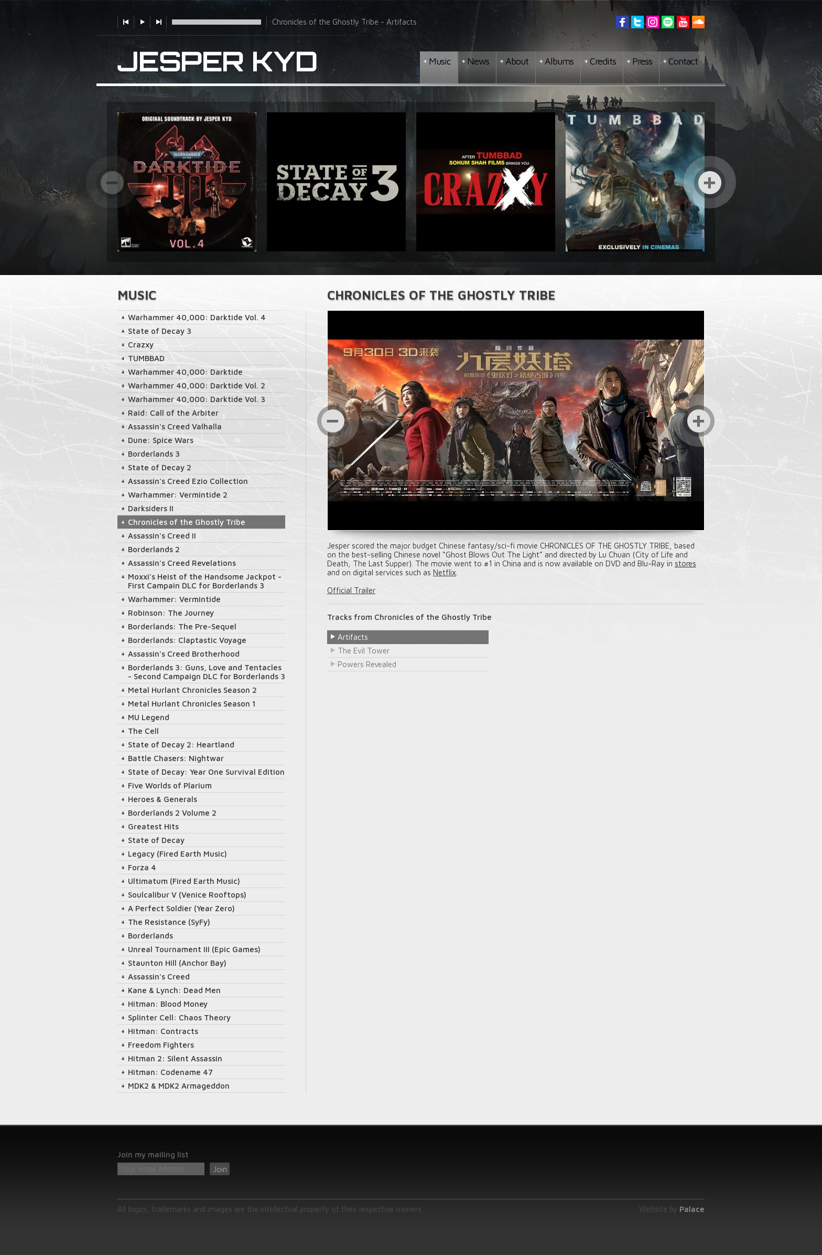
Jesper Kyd (217, 61)
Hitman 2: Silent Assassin (175, 1058)
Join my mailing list (153, 1154)
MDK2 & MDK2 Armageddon (179, 1085)
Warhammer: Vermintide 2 (178, 494)
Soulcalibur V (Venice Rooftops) (187, 894)
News (478, 61)
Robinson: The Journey (171, 612)
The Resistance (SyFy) (169, 921)
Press (642, 61)
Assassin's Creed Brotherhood (184, 653)
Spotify (668, 22)
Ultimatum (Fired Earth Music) (184, 881)
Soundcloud (698, 22)
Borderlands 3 (154, 453)
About (516, 61)
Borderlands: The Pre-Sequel (182, 626)
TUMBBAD (146, 358)
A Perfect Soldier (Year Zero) (181, 908)
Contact (683, 61)
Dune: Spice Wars (160, 440)
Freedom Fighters (161, 1044)
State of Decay (156, 840)
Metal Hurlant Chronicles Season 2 (192, 689)
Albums (559, 61)
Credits (603, 61)
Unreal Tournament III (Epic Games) (194, 949)
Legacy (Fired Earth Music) (177, 853)
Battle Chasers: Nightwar (176, 758)
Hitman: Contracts (163, 1031)
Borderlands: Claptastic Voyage (187, 640)
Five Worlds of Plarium (170, 785)
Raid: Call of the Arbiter (173, 412)
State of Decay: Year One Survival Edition (206, 771)
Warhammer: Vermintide (174, 599)
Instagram (652, 22)
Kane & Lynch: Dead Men (174, 990)
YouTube (683, 22)
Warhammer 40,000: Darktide (185, 371)
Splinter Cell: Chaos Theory (179, 1017)
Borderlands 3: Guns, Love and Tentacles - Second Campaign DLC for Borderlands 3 (206, 672)
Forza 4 (142, 867)
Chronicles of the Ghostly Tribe (186, 522)
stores (685, 563)
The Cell (143, 730)
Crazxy (141, 344)
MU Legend (148, 717)
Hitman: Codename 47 (170, 1072)
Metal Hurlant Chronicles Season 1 (192, 703)
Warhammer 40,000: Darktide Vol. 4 (197, 317)
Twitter (637, 22)
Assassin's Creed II (162, 535)
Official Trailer (351, 590)
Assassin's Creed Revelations (182, 562)
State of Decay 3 (159, 330)
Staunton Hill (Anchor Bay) (177, 962)
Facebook (622, 22)
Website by (672, 1209)
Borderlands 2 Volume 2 (172, 812)
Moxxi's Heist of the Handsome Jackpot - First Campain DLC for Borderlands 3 (205, 581)
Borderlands (150, 935)
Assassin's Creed (159, 976)
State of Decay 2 (159, 467)
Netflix (444, 572)
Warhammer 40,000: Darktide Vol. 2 (196, 385)
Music (440, 61)
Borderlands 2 (154, 549)
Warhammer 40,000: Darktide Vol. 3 (196, 399)
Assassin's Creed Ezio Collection (188, 481)
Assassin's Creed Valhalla (175, 426)
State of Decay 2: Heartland (181, 744)
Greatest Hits (153, 826)
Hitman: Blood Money (168, 1003)
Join (220, 1169)
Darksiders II (151, 508)
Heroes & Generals (162, 799)
